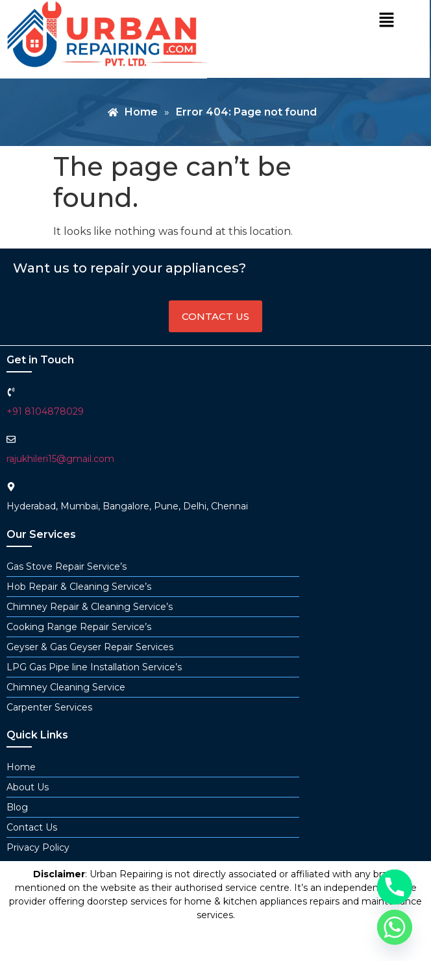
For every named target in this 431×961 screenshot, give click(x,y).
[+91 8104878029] (11, 391)
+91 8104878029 (45, 411)
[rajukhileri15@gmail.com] (11, 439)
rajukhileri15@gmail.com (60, 459)
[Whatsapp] (394, 927)
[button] (386, 20)
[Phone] (394, 887)
